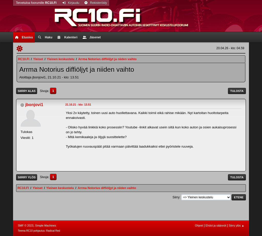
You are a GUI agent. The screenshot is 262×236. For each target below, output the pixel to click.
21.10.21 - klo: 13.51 (78, 104)
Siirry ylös (27, 177)
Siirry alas (27, 91)
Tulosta (237, 91)
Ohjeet (199, 225)
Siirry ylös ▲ (236, 225)
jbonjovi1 (34, 104)
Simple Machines (45, 225)
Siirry (175, 197)
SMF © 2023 (26, 225)
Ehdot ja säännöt (215, 225)
